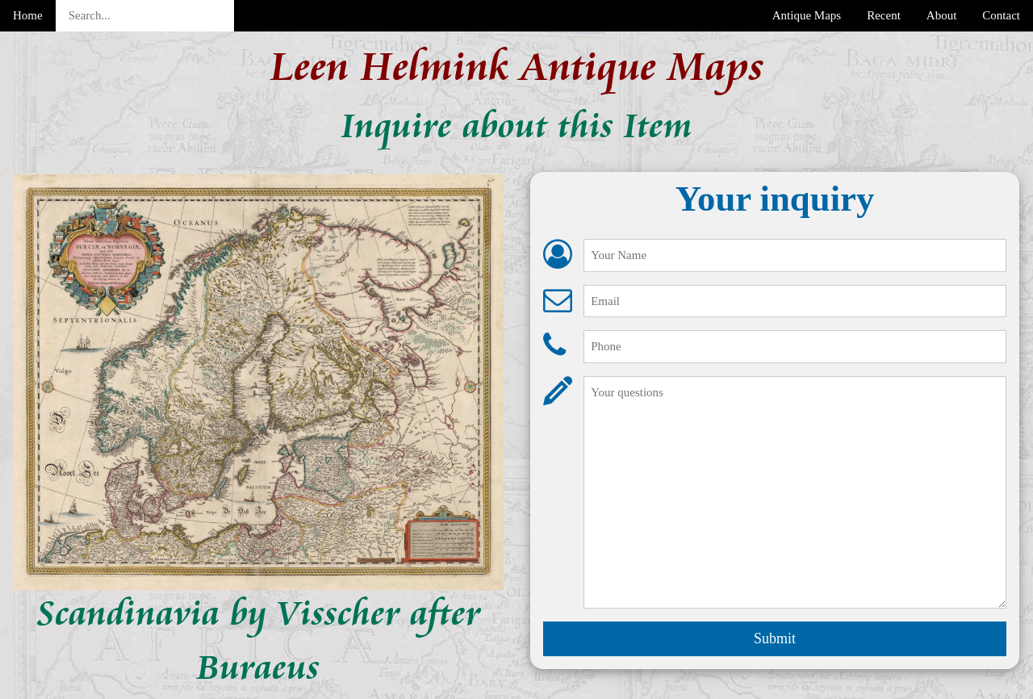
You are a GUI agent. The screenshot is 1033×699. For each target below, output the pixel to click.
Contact (1001, 15)
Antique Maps (806, 15)
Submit (775, 638)
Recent (884, 15)
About (941, 15)
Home (28, 15)
